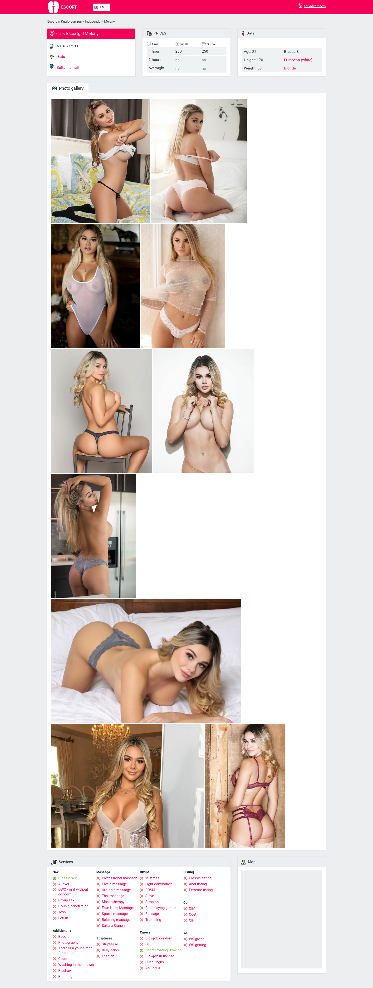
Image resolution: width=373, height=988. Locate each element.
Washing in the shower (76, 965)
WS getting (197, 945)
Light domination (158, 884)
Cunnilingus (154, 962)
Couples (64, 959)
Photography (68, 942)
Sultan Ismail (64, 67)
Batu (57, 56)
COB (192, 914)
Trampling (153, 920)
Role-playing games (160, 908)
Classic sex (67, 878)
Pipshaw (65, 970)
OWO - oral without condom (73, 891)
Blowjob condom (158, 938)
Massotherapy (113, 902)
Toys (62, 912)
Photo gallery (68, 88)
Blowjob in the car (159, 956)
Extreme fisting (201, 890)
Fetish (63, 918)
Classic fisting (200, 878)
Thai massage (113, 896)
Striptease (110, 944)
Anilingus (152, 968)
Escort (63, 936)
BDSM (150, 890)
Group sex (66, 900)
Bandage (152, 914)
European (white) (298, 60)
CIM (192, 908)
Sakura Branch (113, 926)
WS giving (196, 939)
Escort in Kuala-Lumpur (64, 21)
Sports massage (115, 914)
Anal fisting (198, 884)
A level (63, 884)
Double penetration (73, 906)
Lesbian (108, 956)
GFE (148, 944)
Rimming (65, 976)
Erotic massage (114, 884)
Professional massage (119, 878)
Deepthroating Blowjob (163, 950)
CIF (191, 920)
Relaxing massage (116, 920)
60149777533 (67, 46)
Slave (149, 896)
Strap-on (152, 902)
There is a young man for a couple (75, 950)
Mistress (152, 878)
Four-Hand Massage (118, 908)
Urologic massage (116, 890)
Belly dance (111, 950)
